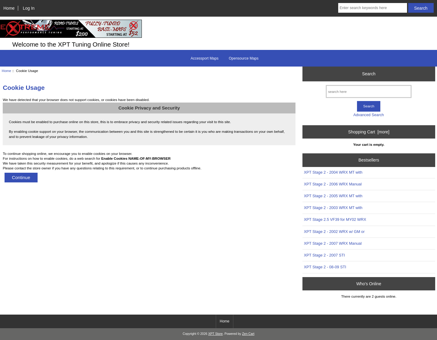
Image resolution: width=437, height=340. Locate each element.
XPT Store (215, 333)
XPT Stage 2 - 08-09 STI (325, 267)
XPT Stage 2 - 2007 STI (324, 255)
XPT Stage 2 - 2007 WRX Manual (333, 243)
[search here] (369, 91)
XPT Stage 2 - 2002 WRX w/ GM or (334, 231)
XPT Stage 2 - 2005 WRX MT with (333, 196)
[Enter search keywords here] (372, 8)
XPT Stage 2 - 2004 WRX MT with (333, 172)
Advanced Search (368, 115)
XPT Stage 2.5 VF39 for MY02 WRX (335, 219)
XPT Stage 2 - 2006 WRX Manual (333, 184)
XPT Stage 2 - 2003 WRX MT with (333, 207)
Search (368, 73)
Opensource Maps (244, 58)
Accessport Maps (204, 58)
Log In (29, 8)
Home (9, 8)
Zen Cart (248, 333)
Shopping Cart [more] (368, 131)
